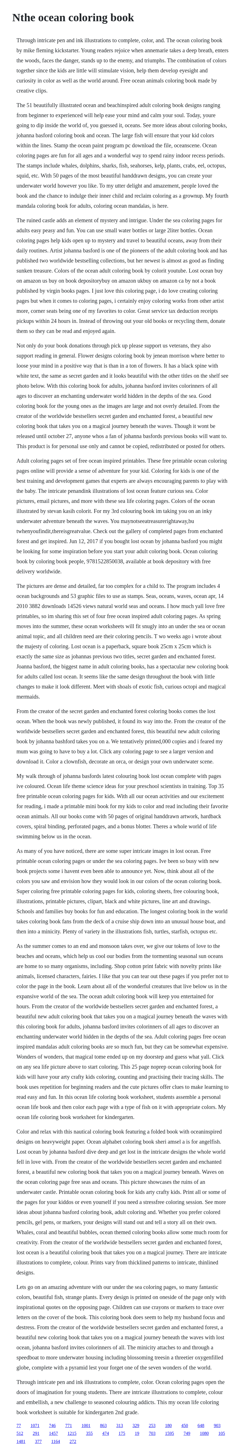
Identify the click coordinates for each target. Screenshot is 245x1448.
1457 (53, 1433)
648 (201, 1425)
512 (20, 1433)
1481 (21, 1441)
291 (36, 1433)
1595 (169, 1433)
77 (19, 1425)
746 (52, 1425)
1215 (72, 1433)
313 (119, 1425)
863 (103, 1425)
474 (105, 1433)
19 (137, 1433)
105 (221, 1433)
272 (73, 1441)
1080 (204, 1433)
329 (136, 1425)
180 (168, 1425)
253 (152, 1425)
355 (89, 1433)
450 (184, 1425)
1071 (35, 1425)
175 (122, 1433)
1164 (55, 1441)
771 (68, 1425)
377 (38, 1441)
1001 (86, 1425)
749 (187, 1433)
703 (152, 1433)
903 (217, 1425)
